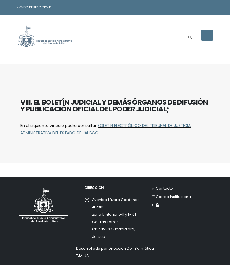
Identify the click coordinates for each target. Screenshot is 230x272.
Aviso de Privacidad (34, 7)
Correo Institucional (174, 196)
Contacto (164, 188)
